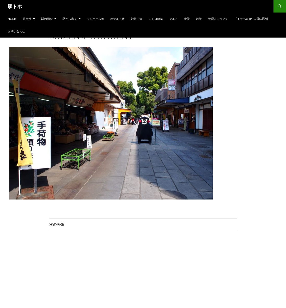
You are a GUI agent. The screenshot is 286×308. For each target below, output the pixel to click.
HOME (12, 18)
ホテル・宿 (117, 18)
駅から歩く (70, 18)
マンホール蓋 (95, 18)
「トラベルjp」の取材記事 (251, 18)
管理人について (218, 18)
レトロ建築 (156, 18)
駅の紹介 (47, 18)
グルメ (173, 18)
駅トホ (15, 6)
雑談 (199, 18)
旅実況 (27, 18)
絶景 (187, 18)
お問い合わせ (16, 31)
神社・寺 (136, 18)
